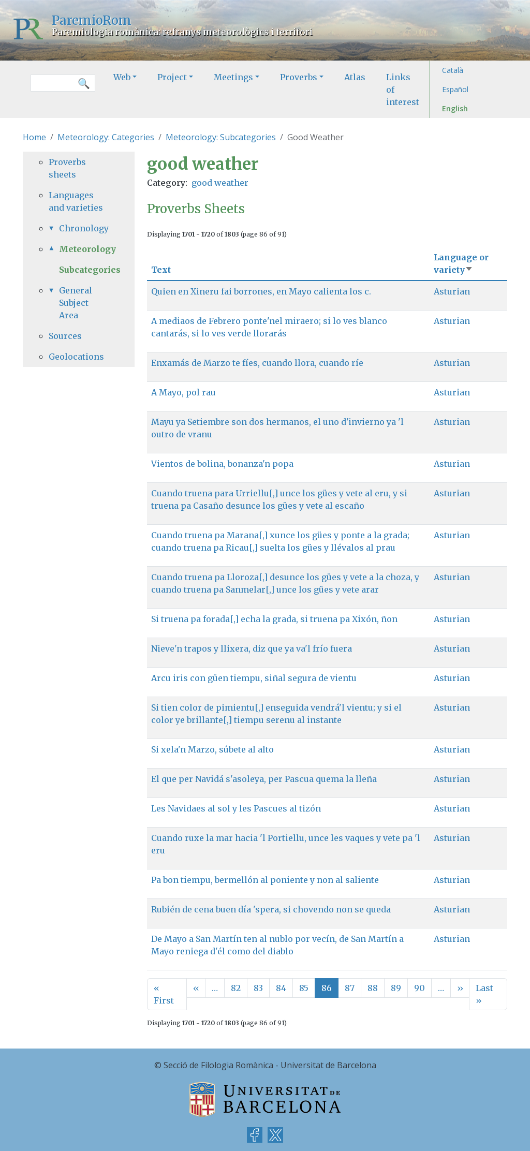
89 (396, 988)
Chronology (84, 228)
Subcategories (90, 269)
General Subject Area (75, 302)
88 (372, 988)
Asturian (452, 291)
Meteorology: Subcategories (221, 137)
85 (303, 988)
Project (172, 77)
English (455, 108)
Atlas (354, 77)
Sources (65, 336)
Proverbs (298, 77)
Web (121, 77)
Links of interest (402, 89)
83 (258, 988)
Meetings (233, 77)
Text (161, 269)
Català (452, 70)
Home (34, 137)
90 (419, 988)
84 (281, 988)
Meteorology (84, 249)
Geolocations (76, 356)
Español (455, 89)
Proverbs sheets (67, 168)
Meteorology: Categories (105, 137)
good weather (220, 183)
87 (350, 988)
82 (236, 988)
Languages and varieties (76, 201)
